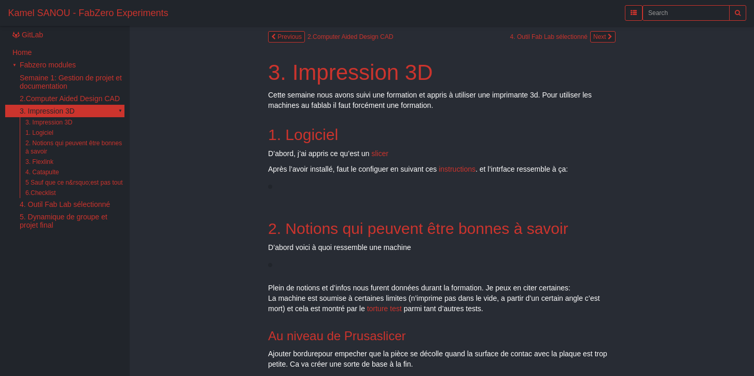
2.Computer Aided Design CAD (70, 98)
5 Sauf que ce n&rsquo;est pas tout (73, 182)
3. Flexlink (39, 161)
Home (22, 52)
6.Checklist (40, 193)
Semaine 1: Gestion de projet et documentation (71, 82)
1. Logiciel (39, 132)
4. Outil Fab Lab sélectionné (65, 204)
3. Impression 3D (47, 111)
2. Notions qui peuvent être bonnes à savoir (73, 147)
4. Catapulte (42, 172)
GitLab (27, 35)
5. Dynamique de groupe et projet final (63, 221)
